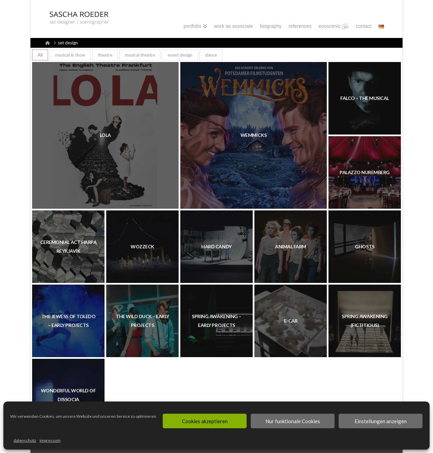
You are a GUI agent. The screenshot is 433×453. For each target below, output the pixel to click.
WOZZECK (142, 246)
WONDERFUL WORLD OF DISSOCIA (68, 395)
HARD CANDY (216, 246)
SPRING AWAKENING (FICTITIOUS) (364, 320)
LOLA (105, 135)
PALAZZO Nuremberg (365, 172)
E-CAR (291, 321)
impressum (50, 440)
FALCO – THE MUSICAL (364, 98)
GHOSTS (364, 246)
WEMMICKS (254, 135)
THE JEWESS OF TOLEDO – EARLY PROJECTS (68, 320)
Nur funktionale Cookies (293, 421)
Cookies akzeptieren (205, 421)
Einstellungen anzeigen (381, 421)
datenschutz (25, 440)
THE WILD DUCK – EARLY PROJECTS (142, 320)
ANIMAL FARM (290, 246)
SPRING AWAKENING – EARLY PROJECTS (216, 320)
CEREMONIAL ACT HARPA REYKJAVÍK (68, 246)
